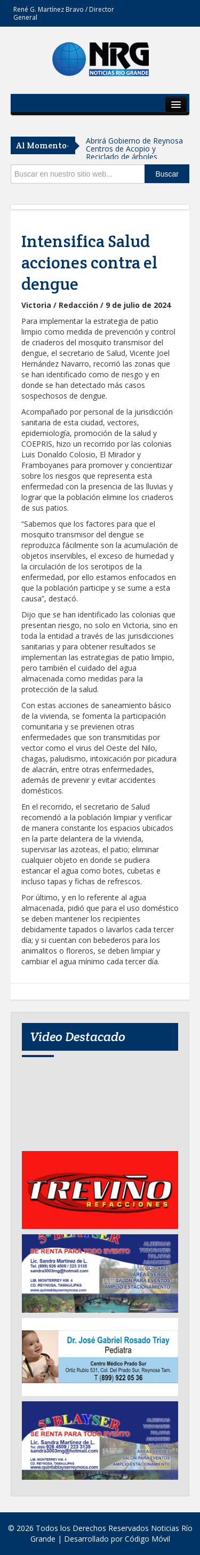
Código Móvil (147, 1539)
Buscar (167, 174)
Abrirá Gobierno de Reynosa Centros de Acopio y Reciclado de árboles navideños (134, 153)
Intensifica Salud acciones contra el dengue (89, 263)
